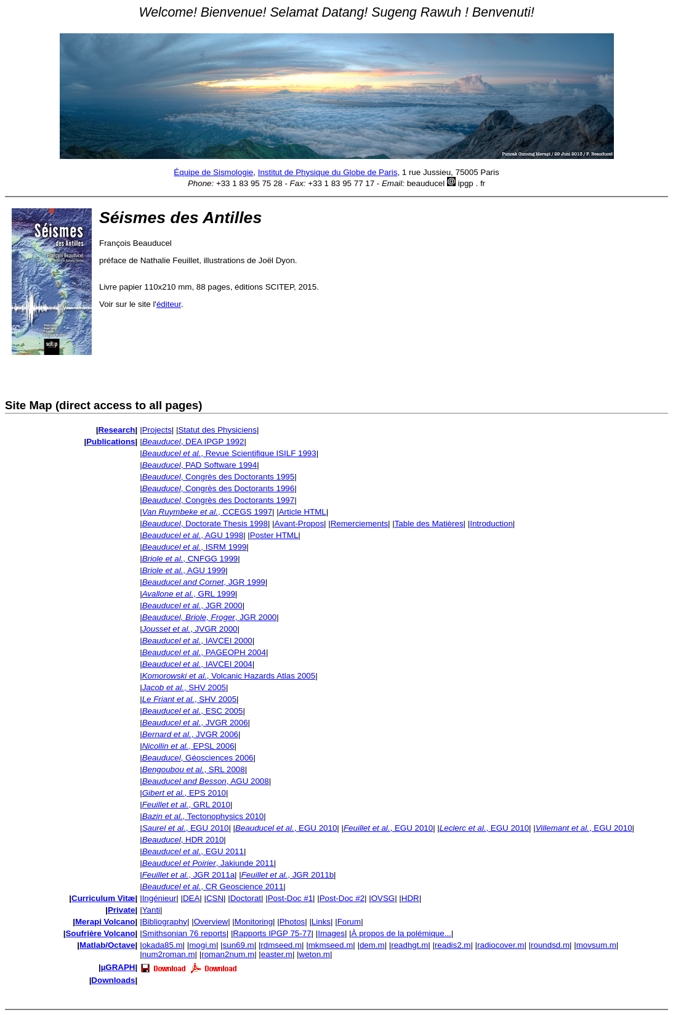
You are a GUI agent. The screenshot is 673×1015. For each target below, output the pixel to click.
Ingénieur (159, 898)
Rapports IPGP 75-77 (272, 933)
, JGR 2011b (287, 874)
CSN (215, 898)
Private (121, 910)
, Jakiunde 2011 (208, 863)
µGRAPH (118, 967)
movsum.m (596, 945)
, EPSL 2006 (188, 746)
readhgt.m (409, 945)
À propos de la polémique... (401, 933)
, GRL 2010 (186, 804)
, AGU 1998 (193, 535)
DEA (191, 898)
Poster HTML (274, 535)
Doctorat (245, 898)
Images (331, 933)
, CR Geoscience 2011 (213, 886)
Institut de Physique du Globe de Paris (328, 172)
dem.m (372, 945)
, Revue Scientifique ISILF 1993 (229, 453)
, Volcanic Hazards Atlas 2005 (229, 675)
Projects (157, 429)
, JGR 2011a (188, 874)
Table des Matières (429, 523)
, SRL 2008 (193, 769)
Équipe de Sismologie (213, 172)
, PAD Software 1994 (199, 465)
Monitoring (254, 921)
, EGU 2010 (185, 828)
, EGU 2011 (193, 851)
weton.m (314, 954)
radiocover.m (500, 945)
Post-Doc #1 (290, 898)
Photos (292, 921)
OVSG (383, 898)
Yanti (151, 910)
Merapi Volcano (105, 921)
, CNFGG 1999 (190, 558)
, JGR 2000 (192, 605)
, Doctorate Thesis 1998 (205, 523)
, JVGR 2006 (195, 722)
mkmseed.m (330, 945)
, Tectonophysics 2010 (203, 816)
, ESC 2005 (192, 710)
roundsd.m (550, 945)
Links (321, 921)
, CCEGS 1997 (207, 511)
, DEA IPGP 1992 (193, 441)
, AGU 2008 (205, 781)
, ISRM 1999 (194, 547)
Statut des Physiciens (217, 429)
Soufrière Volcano (100, 933)
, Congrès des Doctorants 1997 (218, 500)
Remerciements (359, 523)
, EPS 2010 (184, 792)
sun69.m (238, 945)
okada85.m (162, 945)
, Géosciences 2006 (198, 757)
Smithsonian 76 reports (184, 933)
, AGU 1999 (184, 570)
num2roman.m (168, 954)
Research (116, 429)
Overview (211, 921)
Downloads (113, 980)
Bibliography (164, 921)
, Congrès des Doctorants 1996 (218, 488)
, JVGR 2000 (190, 629)
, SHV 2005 (184, 687)
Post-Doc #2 (342, 898)
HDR (410, 898)
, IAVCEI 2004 (197, 664)
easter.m (276, 954)
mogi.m (202, 945)
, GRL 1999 (188, 593)
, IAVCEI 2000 (197, 640)
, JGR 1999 (203, 582)
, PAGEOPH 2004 (204, 652)
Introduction (491, 523)
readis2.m (453, 945)
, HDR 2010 (183, 839)
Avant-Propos (299, 523)
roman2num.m (227, 954)
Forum (349, 921)
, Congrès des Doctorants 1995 (218, 476)
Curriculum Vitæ (103, 898)
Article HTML (302, 511)
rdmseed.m (281, 945)
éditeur (168, 304)
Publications (110, 441)
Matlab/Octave (107, 945)
